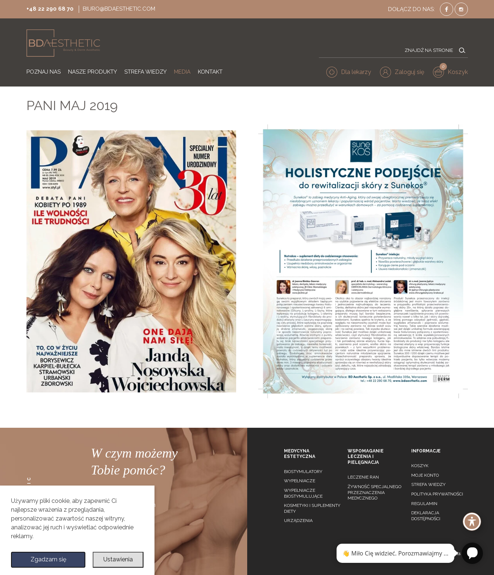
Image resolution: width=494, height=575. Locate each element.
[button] (402, 72)
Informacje (426, 451)
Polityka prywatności (437, 494)
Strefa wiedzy (428, 484)
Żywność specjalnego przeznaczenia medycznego (374, 492)
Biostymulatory (303, 471)
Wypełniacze (299, 480)
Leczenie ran (363, 477)
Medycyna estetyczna (299, 453)
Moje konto (425, 475)
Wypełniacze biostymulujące (303, 493)
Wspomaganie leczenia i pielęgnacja (366, 456)
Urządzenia (298, 520)
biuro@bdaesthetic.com (119, 9)
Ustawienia (118, 559)
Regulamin (424, 503)
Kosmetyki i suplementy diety (312, 508)
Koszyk (420, 465)
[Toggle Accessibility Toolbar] (472, 521)
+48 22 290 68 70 (50, 9)
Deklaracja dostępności (425, 515)
